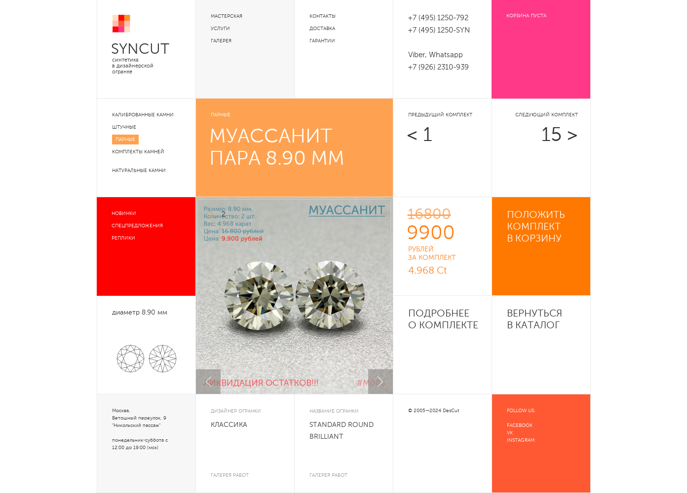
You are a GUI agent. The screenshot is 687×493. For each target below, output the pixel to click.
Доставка (322, 28)
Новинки (124, 213)
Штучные (124, 127)
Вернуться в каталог (534, 320)
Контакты (322, 16)
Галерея (221, 40)
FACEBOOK (520, 425)
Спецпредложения (137, 225)
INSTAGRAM (520, 440)
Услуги (220, 28)
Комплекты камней (138, 151)
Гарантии (322, 40)
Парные (125, 139)
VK (510, 432)
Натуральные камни (139, 170)
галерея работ (230, 475)
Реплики (123, 238)
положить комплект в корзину (536, 227)
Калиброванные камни (143, 114)
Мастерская (226, 16)
